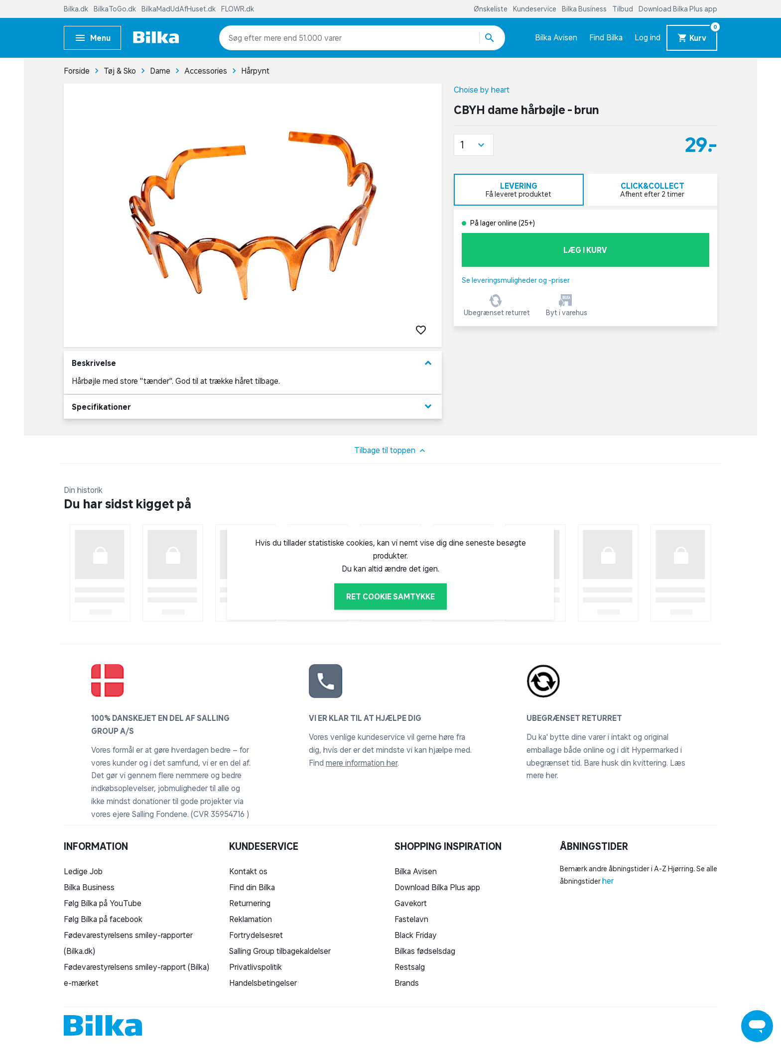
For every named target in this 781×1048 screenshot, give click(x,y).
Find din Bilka (252, 887)
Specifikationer (253, 406)
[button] (473, 144)
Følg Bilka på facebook (103, 919)
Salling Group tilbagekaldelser (280, 950)
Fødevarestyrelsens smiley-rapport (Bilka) (136, 966)
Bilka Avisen (556, 37)
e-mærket (81, 982)
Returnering (249, 903)
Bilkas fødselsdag (424, 950)
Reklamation (250, 919)
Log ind (647, 37)
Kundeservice (535, 9)
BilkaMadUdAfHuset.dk (179, 9)
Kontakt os (248, 871)
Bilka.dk (77, 9)
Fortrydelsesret (256, 935)
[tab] (519, 190)
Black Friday (415, 935)
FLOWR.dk (237, 9)
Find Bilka (606, 37)
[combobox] (246, 38)
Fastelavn (411, 919)
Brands (406, 982)
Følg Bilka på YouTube (102, 903)
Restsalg (409, 966)
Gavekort (410, 903)
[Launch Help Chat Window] (757, 1026)
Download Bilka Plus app (678, 9)
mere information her (361, 762)
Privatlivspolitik (255, 966)
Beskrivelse (253, 363)
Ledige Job (83, 871)
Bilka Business (585, 9)
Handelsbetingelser (263, 982)
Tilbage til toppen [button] (390, 451)
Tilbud (623, 9)
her (608, 880)
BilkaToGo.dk (115, 9)
